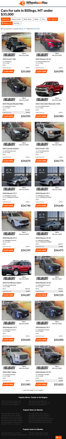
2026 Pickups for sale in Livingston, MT (39, 403)
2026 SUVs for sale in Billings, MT (38, 401)
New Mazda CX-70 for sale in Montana (39, 417)
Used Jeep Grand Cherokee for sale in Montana (14, 434)
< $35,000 (52, 19)
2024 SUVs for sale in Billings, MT (38, 404)
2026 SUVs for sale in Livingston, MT (11, 401)
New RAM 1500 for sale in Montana (38, 413)
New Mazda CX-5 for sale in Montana (39, 415)
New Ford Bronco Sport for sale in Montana (40, 422)
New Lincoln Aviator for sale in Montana (11, 420)
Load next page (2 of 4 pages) (33, 390)
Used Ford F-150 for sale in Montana (38, 434)
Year (44, 19)
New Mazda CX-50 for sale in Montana (11, 417)
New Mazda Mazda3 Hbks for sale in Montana (41, 419)
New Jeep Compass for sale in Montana (12, 422)
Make (37, 19)
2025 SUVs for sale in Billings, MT (10, 404)
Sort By (17, 23)
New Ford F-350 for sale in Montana (11, 424)
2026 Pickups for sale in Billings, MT (11, 403)
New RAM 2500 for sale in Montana (10, 413)
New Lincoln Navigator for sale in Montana (40, 420)
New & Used (17, 19)
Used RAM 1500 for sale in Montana (38, 433)
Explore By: (6, 19)
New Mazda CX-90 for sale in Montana (11, 419)
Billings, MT (7, 23)
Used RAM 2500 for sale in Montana (11, 433)
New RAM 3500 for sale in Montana (10, 415)
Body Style (28, 19)
